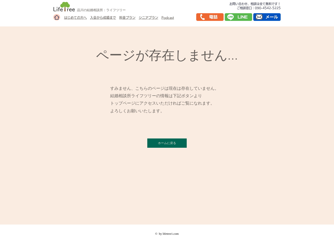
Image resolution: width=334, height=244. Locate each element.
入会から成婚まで (103, 17)
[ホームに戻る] (167, 143)
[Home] (56, 17)
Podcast (167, 17)
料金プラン (127, 17)
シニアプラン (148, 17)
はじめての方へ (75, 17)
